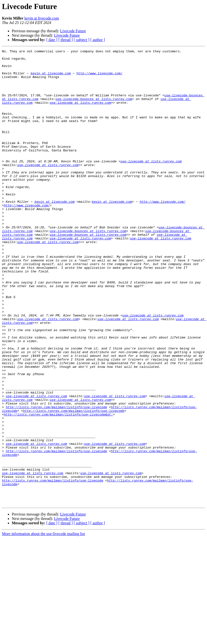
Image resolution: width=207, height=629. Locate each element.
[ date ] (51, 40)
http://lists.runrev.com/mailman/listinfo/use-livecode (56, 479)
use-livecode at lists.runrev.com (80, 113)
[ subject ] (81, 40)
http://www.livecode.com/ (99, 78)
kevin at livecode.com (41, 18)
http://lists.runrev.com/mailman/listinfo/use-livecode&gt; (58, 487)
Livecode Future (73, 31)
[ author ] (97, 40)
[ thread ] (65, 40)
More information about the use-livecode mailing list (43, 625)
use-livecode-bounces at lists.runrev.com (93, 109)
